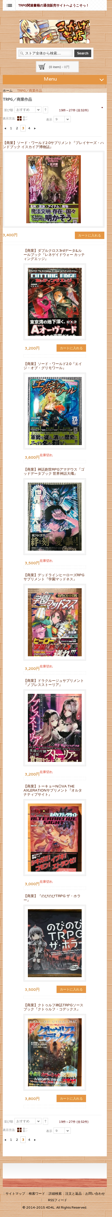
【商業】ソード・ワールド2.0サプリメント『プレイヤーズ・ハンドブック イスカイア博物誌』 (53, 145)
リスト (25, 118)
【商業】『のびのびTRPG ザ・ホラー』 (52, 898)
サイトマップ (15, 1193)
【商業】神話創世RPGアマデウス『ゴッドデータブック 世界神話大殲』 (53, 471)
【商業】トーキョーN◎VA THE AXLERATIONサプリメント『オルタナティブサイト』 (52, 790)
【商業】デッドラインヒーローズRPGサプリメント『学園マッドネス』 (53, 577)
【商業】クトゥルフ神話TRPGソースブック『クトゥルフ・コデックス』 (53, 1007)
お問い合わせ (95, 1193)
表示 (49, 119)
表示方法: (9, 118)
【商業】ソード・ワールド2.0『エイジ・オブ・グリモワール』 (52, 366)
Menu (74, 78)
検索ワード (37, 1193)
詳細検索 (55, 1193)
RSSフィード (57, 1200)
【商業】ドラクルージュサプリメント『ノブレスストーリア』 (53, 683)
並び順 (8, 110)
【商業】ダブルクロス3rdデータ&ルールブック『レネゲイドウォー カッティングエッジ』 (54, 255)
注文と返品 (73, 1193)
